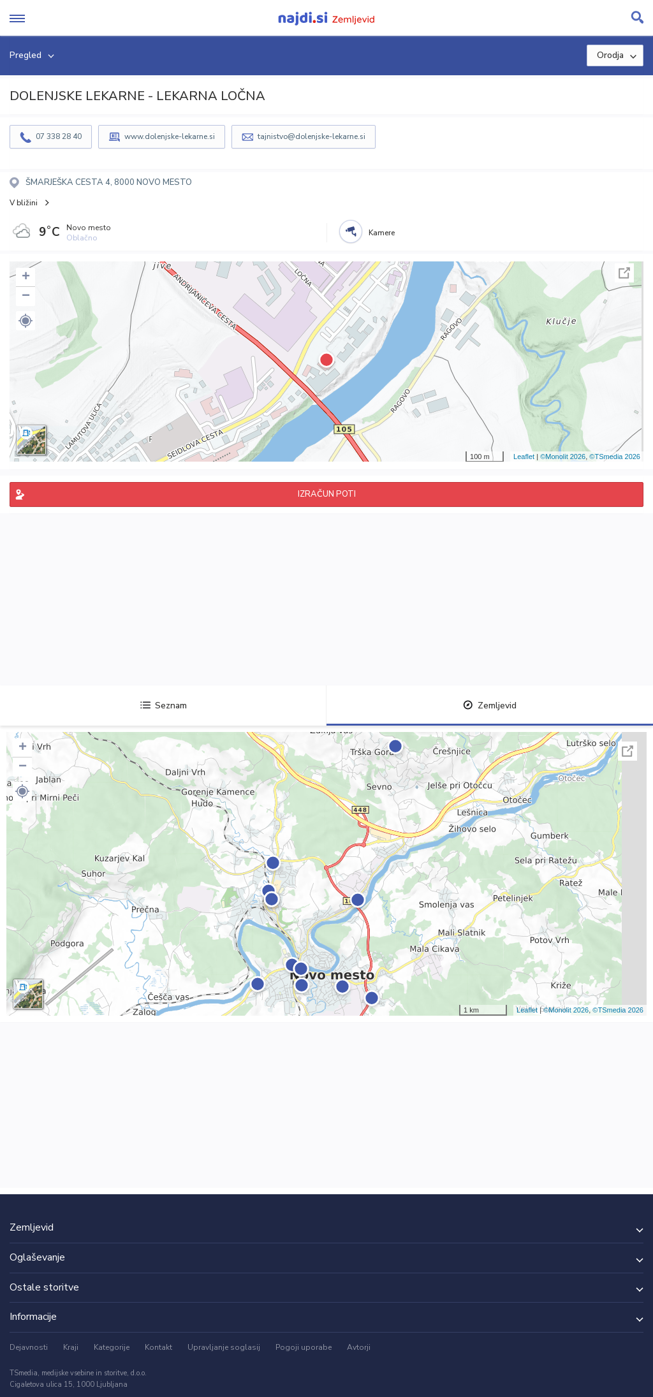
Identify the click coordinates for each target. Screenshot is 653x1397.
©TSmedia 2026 (614, 456)
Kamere (382, 233)
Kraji (70, 1347)
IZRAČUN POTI (327, 494)
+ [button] (26, 277)
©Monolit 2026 (562, 456)
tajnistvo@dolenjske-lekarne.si (311, 136)
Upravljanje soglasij (223, 1347)
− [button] (26, 296)
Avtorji (359, 1347)
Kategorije (111, 1347)
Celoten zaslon (624, 272)
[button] (25, 320)
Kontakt (158, 1347)
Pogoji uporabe (303, 1347)
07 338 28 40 (59, 136)
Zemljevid (490, 705)
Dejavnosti (29, 1347)
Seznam (163, 705)
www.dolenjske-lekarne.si (169, 136)
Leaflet (523, 456)
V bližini (24, 203)
